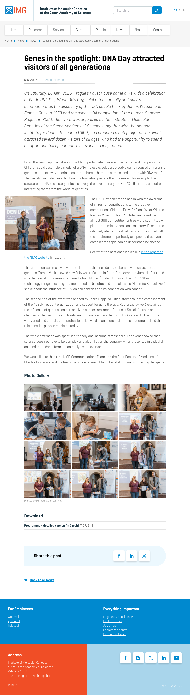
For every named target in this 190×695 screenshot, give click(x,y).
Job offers (110, 625)
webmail (13, 617)
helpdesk (13, 625)
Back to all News (39, 580)
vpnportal (14, 621)
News (120, 29)
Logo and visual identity (118, 617)
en (183, 10)
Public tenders (112, 621)
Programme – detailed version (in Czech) (51, 525)
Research (36, 29)
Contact (159, 29)
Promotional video (114, 634)
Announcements (55, 80)
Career (81, 29)
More (11, 685)
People (101, 29)
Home (14, 29)
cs (175, 10)
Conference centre (115, 630)
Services (59, 29)
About (138, 29)
